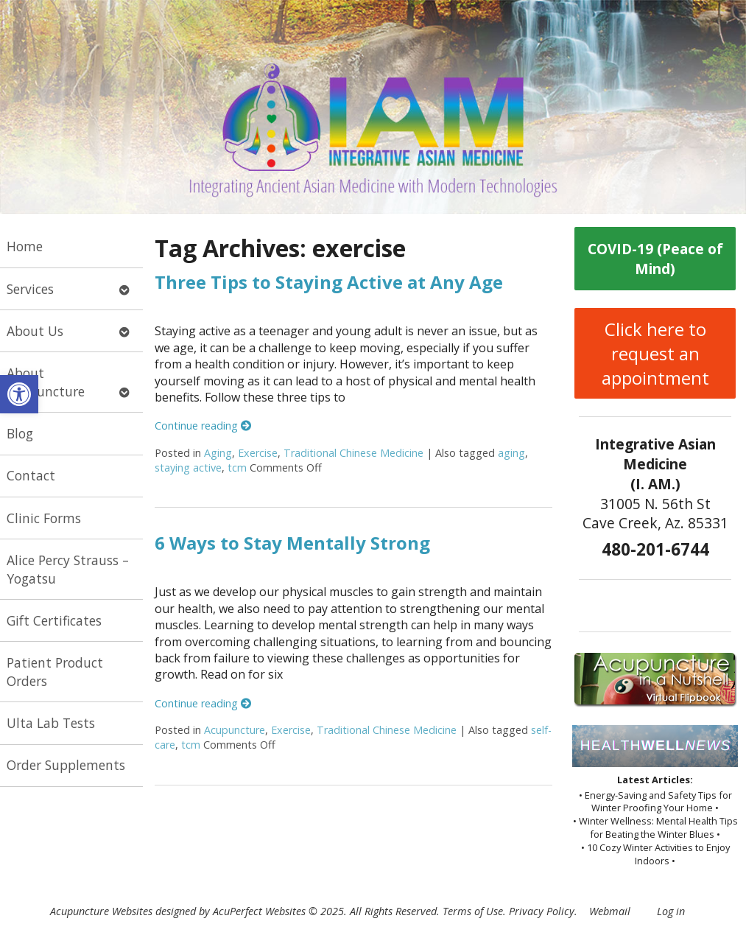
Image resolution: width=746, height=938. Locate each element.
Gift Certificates (54, 620)
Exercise (258, 453)
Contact (31, 475)
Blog (20, 433)
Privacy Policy (541, 911)
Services (30, 289)
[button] (19, 394)
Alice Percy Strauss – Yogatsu (68, 569)
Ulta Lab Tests (51, 723)
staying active (188, 468)
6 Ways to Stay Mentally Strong (292, 543)
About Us (35, 331)
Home (25, 246)
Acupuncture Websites (101, 911)
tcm (237, 468)
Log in (671, 911)
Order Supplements (66, 765)
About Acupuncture (46, 382)
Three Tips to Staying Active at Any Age (329, 282)
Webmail (609, 911)
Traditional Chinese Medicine (353, 453)
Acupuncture (234, 730)
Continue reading (203, 426)
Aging (218, 453)
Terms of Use (473, 911)
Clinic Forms (44, 518)
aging (511, 453)
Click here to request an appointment (655, 353)
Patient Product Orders (55, 672)
